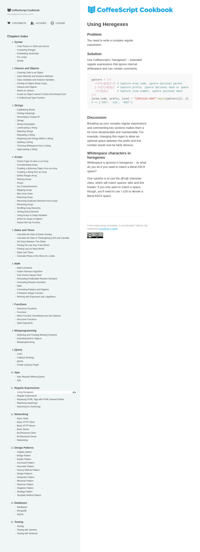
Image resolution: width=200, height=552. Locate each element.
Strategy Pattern (25, 491)
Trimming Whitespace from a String (34, 145)
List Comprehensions (27, 186)
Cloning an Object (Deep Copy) (32, 83)
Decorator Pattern (25, 466)
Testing (18, 521)
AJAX (19, 354)
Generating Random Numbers (31, 282)
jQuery (18, 349)
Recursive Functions (27, 319)
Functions (20, 304)
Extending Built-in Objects (29, 338)
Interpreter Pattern (25, 477)
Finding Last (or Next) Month (30, 249)
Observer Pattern (25, 484)
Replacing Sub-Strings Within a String (35, 138)
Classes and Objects (26, 68)
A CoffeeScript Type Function (31, 98)
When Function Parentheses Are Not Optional (39, 316)
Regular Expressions (26, 387)
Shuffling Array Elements (29, 208)
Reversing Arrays (25, 204)
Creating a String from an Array (32, 172)
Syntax (18, 42)
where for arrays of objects (29, 219)
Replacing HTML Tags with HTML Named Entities (40, 399)
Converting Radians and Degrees (33, 289)
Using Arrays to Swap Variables (32, 215)
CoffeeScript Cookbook (23, 10)
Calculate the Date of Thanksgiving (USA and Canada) (43, 238)
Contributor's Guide (108, 229)
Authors (38, 23)
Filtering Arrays (24, 179)
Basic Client (22, 418)
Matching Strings (25, 131)
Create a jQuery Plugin (28, 365)
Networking (21, 414)
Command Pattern (25, 463)
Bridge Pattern (24, 455)
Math (17, 263)
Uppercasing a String (27, 149)
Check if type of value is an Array (32, 161)
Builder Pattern (24, 459)
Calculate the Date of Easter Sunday (34, 234)
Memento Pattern (25, 481)
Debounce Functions (27, 308)
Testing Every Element (27, 211)
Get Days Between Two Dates (31, 241)
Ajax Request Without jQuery (31, 376)
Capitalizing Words (26, 109)
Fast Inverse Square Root (29, 275)
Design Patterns (24, 447)
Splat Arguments (25, 323)
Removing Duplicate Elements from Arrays (37, 201)
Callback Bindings (25, 357)
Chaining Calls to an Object (30, 72)
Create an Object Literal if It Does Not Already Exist (41, 94)
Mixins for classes (25, 90)
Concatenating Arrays (27, 165)
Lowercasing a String (27, 127)
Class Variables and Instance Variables (35, 80)
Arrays (18, 156)
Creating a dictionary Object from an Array (37, 168)
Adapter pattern (24, 452)
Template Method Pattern (29, 495)
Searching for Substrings (29, 406)
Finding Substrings (26, 113)
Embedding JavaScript (28, 53)
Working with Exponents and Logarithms (36, 296)
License (57, 23)
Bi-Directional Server (27, 436)
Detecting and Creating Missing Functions (37, 335)
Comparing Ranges (26, 50)
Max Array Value (25, 193)
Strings (18, 105)
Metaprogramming (25, 330)
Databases (20, 502)
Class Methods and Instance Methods (35, 76)
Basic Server (23, 429)
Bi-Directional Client (26, 433)
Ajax (17, 372)
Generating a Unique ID (28, 117)
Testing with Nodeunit (27, 533)
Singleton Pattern (25, 488)
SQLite (20, 514)
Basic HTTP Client (26, 422)
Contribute (16, 23)
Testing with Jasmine (27, 530)
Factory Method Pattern (28, 470)
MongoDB (21, 510)
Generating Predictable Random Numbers (37, 278)
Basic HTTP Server (26, 425)
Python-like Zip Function (28, 222)
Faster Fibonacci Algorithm (30, 271)
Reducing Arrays (25, 197)
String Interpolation (26, 124)
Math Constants (24, 268)
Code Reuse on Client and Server (33, 46)
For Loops (22, 57)
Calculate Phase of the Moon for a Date (36, 256)
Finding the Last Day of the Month (33, 245)
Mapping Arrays (24, 190)
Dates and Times (24, 230)
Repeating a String (26, 135)
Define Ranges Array (27, 175)
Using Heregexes (25, 392)
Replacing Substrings (27, 403)
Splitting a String (25, 142)
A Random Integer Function (30, 293)
